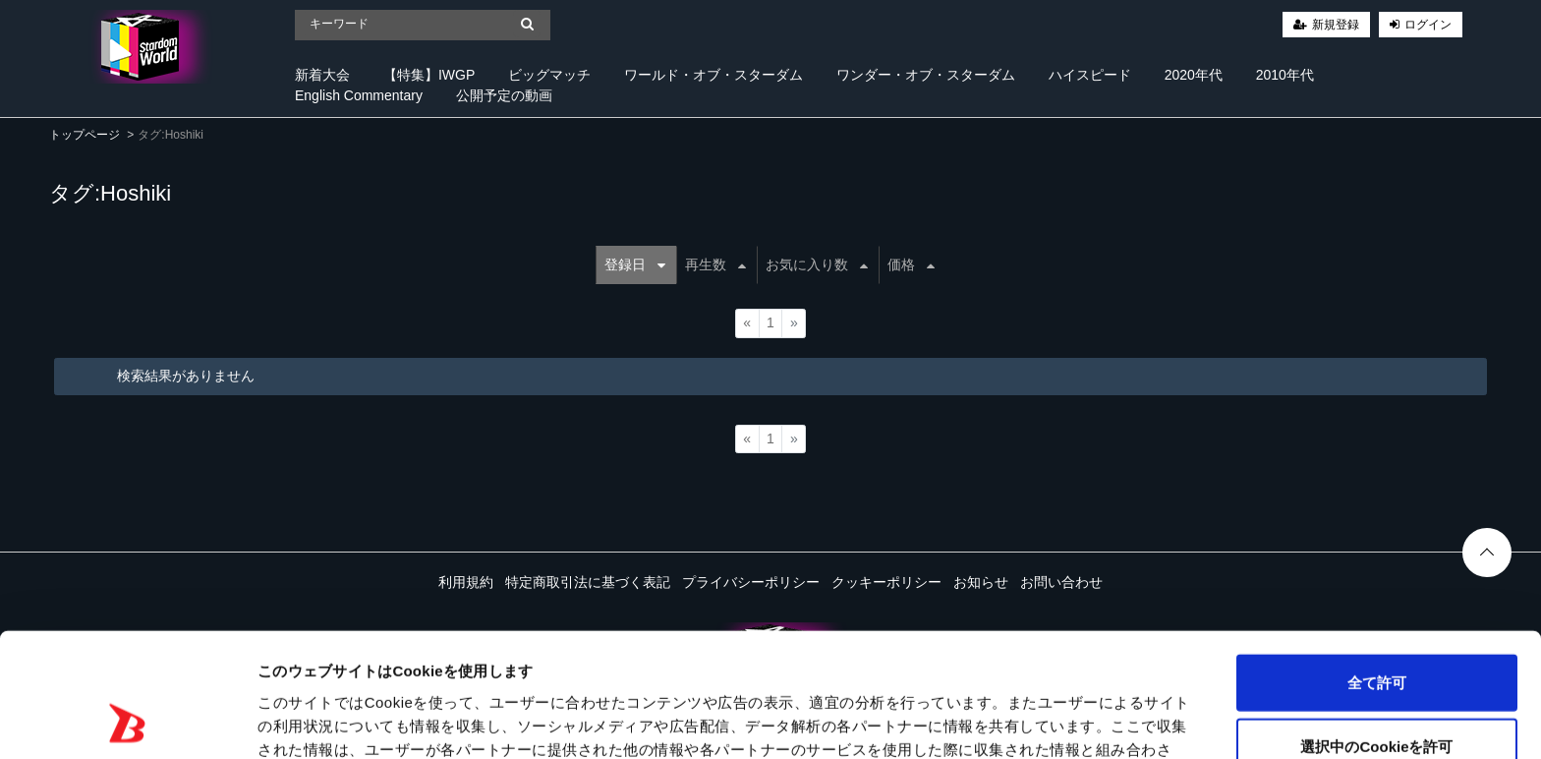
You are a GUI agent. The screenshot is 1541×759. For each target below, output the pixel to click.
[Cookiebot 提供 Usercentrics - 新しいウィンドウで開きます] (127, 720)
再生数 (715, 264)
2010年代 (1285, 75)
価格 (911, 264)
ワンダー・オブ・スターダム (925, 75)
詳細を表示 (948, 720)
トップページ (84, 135)
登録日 (634, 264)
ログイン (1428, 24)
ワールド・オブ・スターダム (713, 75)
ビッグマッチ (549, 75)
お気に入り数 (817, 264)
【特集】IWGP (429, 75)
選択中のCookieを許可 (1376, 630)
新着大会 (322, 75)
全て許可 (1376, 565)
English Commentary (359, 95)
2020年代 (1194, 75)
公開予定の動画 (504, 95)
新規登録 (1335, 24)
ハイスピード (1090, 75)
